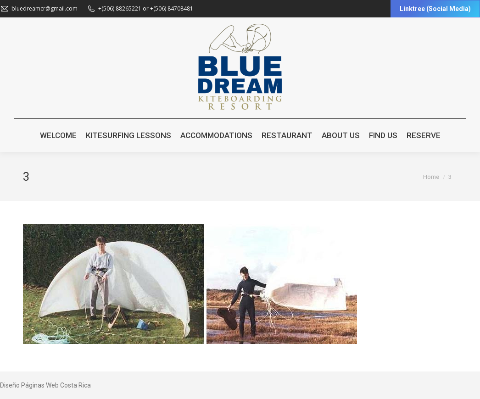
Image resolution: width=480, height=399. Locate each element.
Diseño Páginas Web (29, 385)
